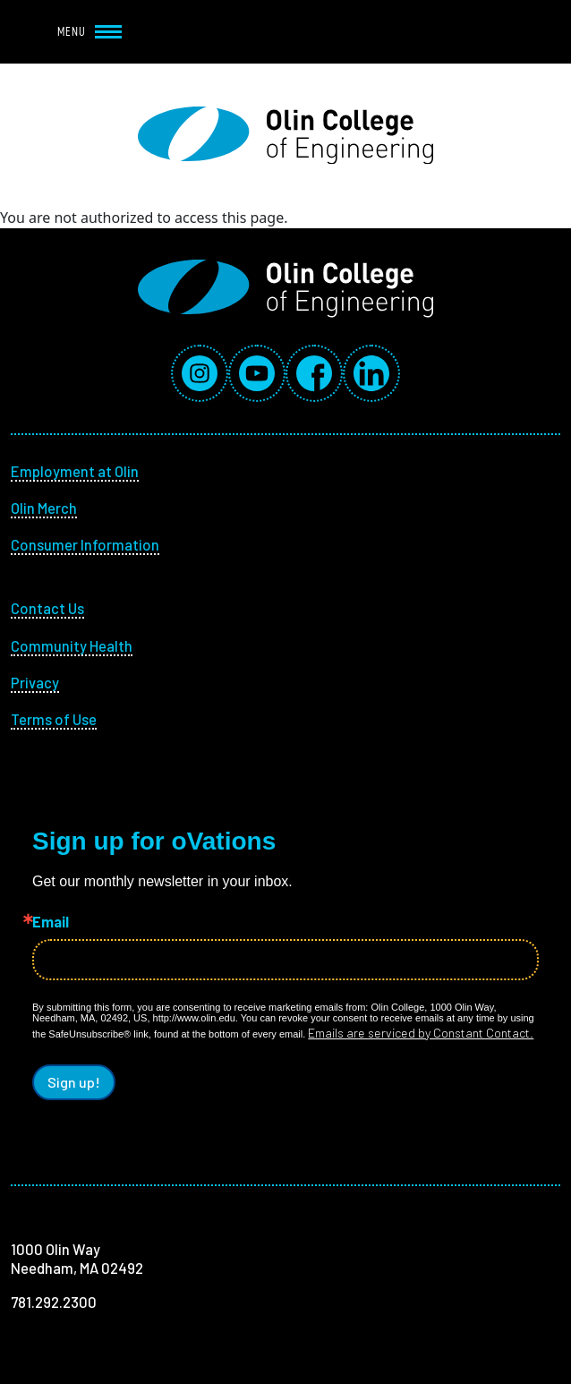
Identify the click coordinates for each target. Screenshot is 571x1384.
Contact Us (47, 608)
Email (50, 921)
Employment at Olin (75, 471)
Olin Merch (44, 508)
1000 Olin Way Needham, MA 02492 (77, 1258)
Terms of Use (54, 719)
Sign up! (73, 1081)
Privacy (35, 682)
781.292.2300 (54, 1302)
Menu (89, 31)
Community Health (71, 645)
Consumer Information (85, 544)
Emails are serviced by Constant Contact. (420, 1032)
